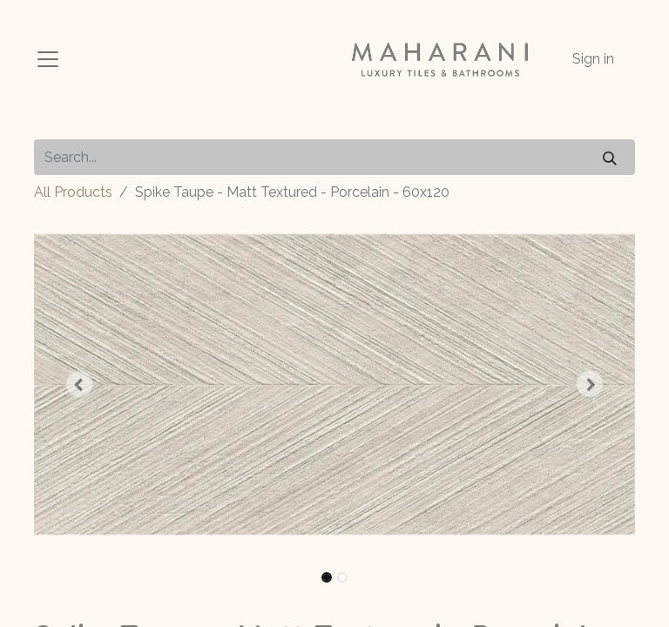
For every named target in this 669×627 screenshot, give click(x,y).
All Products (73, 192)
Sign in (593, 59)
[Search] (610, 157)
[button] (79, 384)
